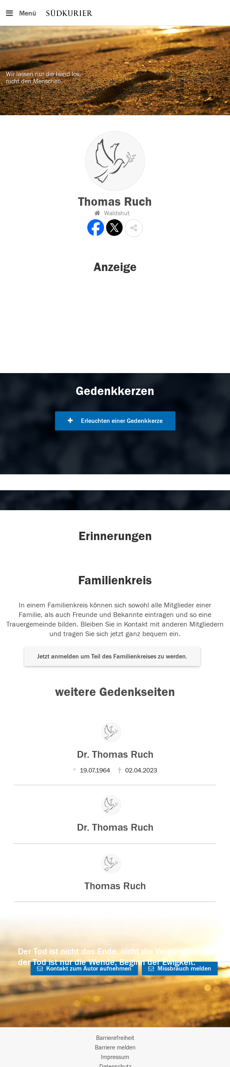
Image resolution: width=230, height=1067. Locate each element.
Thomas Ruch (115, 886)
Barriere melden (115, 1047)
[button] (134, 228)
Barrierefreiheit (115, 1038)
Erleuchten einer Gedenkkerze (115, 420)
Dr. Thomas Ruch (115, 754)
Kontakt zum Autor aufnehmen (84, 968)
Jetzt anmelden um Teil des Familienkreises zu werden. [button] (112, 656)
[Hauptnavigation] (115, 13)
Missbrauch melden (179, 968)
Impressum (115, 1057)
